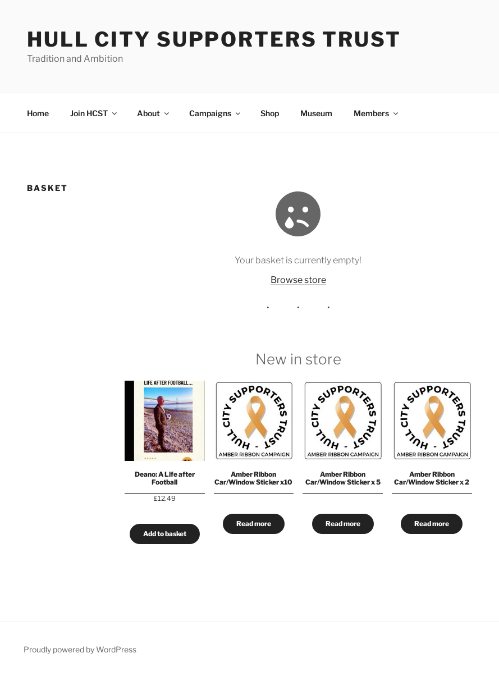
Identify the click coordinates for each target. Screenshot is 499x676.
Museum (316, 113)
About (154, 113)
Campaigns (215, 113)
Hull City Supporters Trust (214, 39)
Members (377, 113)
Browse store (298, 280)
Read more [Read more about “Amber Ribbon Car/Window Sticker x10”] (253, 523)
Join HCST (94, 113)
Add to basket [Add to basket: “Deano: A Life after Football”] (164, 533)
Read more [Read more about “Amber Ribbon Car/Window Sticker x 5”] (343, 523)
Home (38, 113)
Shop (269, 113)
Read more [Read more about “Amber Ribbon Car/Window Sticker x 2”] (432, 523)
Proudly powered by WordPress (80, 649)
